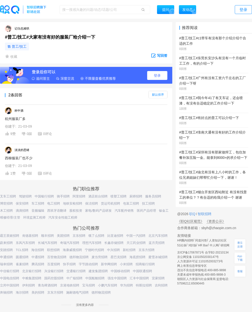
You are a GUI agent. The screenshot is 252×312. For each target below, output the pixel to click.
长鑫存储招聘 (114, 243)
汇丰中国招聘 (139, 278)
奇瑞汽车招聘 (69, 243)
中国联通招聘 (142, 271)
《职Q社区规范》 (190, 221)
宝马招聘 (88, 285)
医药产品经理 (146, 210)
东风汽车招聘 (25, 243)
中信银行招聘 (9, 271)
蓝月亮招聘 (157, 243)
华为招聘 (126, 285)
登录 (157, 75)
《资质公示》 (215, 221)
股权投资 (75, 210)
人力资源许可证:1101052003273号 (200, 261)
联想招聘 (53, 250)
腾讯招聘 (38, 264)
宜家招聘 (158, 278)
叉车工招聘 (8, 196)
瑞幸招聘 (6, 264)
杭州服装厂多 (15, 119)
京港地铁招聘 (69, 285)
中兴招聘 (113, 250)
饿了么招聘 (96, 236)
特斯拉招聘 (144, 285)
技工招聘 (148, 203)
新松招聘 (129, 250)
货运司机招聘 (110, 203)
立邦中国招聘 (9, 285)
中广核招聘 (74, 278)
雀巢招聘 (22, 264)
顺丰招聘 (47, 236)
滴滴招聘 (22, 210)
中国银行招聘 (44, 196)
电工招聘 (53, 203)
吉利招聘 (161, 285)
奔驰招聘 (6, 292)
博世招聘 (6, 203)
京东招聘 (79, 236)
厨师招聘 (135, 196)
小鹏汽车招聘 (107, 285)
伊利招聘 (28, 285)
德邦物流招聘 (79, 257)
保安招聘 (22, 203)
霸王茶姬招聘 (9, 236)
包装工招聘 (131, 203)
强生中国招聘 (117, 278)
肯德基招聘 (30, 236)
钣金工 (164, 210)
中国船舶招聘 (95, 278)
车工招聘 (38, 203)
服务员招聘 (153, 196)
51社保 (181, 245)
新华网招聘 (109, 264)
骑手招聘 (63, 196)
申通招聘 (6, 257)
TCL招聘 (22, 250)
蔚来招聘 (6, 243)
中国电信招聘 (9, 278)
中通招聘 (38, 257)
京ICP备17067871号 (190, 252)
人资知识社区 (218, 240)
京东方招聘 (147, 250)
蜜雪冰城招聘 (158, 257)
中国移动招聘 (120, 271)
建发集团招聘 (98, 271)
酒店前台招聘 (98, 196)
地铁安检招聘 (72, 203)
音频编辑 (38, 210)
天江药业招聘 (136, 243)
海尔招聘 (22, 292)
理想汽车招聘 (91, 243)
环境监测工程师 (34, 217)
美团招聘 (63, 236)
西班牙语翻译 (56, 210)
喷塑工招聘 (118, 196)
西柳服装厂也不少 (18, 158)
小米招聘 (126, 264)
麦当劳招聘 (100, 257)
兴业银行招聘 (53, 271)
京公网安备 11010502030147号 (198, 257)
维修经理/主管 (10, 217)
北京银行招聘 (31, 271)
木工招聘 (6, 210)
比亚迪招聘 (115, 236)
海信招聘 (37, 250)
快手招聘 (69, 264)
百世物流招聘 (56, 257)
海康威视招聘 (72, 250)
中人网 (214, 245)
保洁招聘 (91, 203)
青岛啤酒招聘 (47, 285)
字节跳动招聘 (88, 264)
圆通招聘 (22, 257)
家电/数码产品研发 (98, 210)
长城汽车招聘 (47, 243)
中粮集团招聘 (31, 278)
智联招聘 (204, 214)
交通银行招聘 (76, 271)
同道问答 (201, 240)
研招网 (224, 245)
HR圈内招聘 (185, 240)
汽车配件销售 (124, 210)
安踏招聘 (6, 250)
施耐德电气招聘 (77, 292)
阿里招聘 (79, 196)
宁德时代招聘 (94, 250)
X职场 (192, 245)
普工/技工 (19, 46)
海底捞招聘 (137, 257)
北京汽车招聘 (158, 236)
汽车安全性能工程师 (62, 217)
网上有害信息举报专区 (192, 265)
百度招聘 (53, 264)
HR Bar (203, 245)
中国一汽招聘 (135, 236)
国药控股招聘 (53, 278)
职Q (192, 214)
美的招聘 (38, 292)
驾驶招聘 (25, 196)
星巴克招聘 (118, 257)
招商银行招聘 (145, 264)
